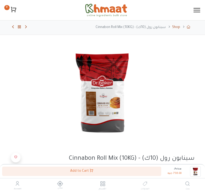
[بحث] (187, 185)
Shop (176, 27)
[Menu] (197, 10)
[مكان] (60, 184)
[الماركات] (145, 185)
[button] (16, 157)
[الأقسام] (102, 185)
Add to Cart (81, 171)
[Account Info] (17, 185)
